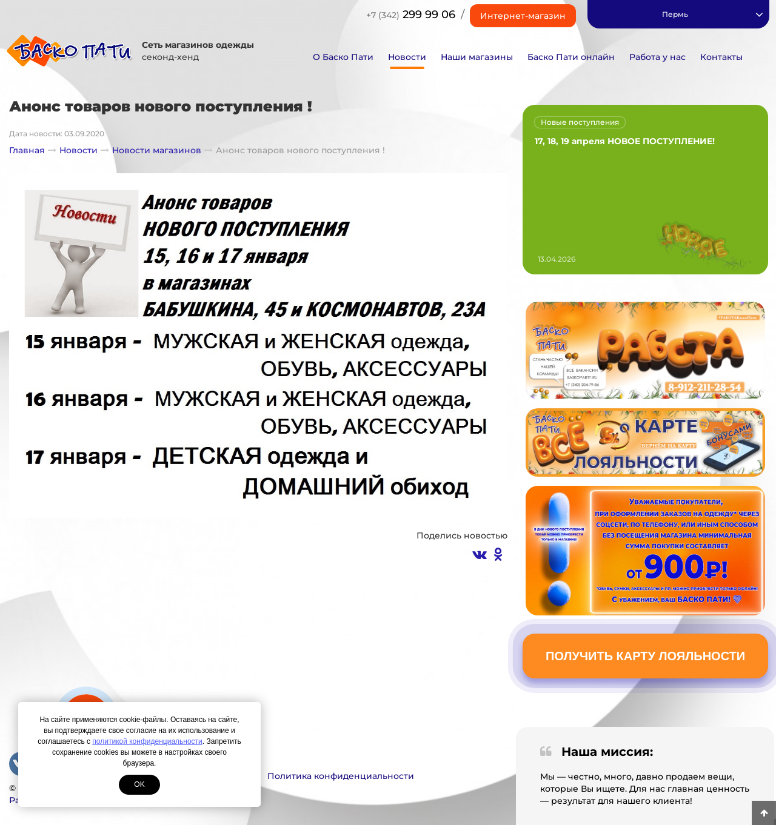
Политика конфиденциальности (340, 775)
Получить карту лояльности (645, 656)
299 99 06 (410, 14)
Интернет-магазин (523, 15)
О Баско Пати (343, 56)
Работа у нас (657, 56)
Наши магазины (477, 56)
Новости (407, 56)
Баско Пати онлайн (571, 56)
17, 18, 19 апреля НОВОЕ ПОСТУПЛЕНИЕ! (625, 141)
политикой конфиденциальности (147, 741)
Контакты (721, 56)
